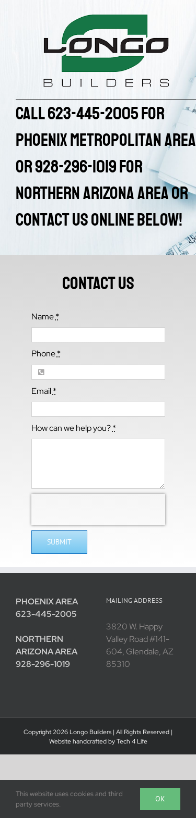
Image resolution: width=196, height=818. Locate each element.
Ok (160, 798)
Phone (46, 353)
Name (45, 316)
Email (43, 391)
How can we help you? (73, 428)
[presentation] (98, 509)
